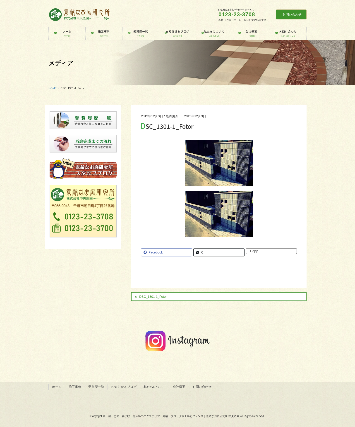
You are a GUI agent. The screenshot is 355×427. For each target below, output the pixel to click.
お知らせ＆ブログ (124, 387)
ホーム (57, 387)
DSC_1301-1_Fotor (153, 296)
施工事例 (75, 387)
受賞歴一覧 (96, 387)
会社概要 (179, 387)
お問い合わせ (292, 14)
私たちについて (155, 387)
